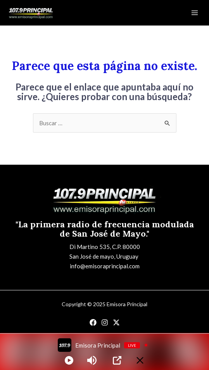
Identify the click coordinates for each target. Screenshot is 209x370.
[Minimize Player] (140, 360)
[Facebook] (93, 322)
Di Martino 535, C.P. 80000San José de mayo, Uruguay (104, 251)
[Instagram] (104, 322)
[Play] (69, 360)
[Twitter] (116, 322)
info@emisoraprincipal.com (105, 266)
